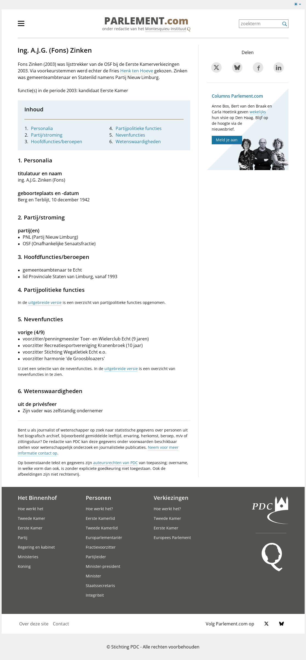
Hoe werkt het (30, 508)
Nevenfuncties (130, 135)
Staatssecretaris (100, 585)
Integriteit (95, 595)
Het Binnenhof (37, 497)
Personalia (42, 128)
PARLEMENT (146, 21)
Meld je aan (227, 139)
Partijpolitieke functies (139, 128)
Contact (61, 624)
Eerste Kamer (30, 528)
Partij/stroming (46, 135)
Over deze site (33, 624)
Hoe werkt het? (99, 508)
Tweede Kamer (31, 518)
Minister (93, 576)
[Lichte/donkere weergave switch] (299, 4)
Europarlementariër (104, 537)
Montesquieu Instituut (165, 28)
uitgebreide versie (45, 302)
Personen (98, 497)
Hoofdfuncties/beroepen (56, 142)
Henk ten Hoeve (136, 71)
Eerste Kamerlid (100, 518)
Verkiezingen (171, 497)
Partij (22, 537)
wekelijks (258, 111)
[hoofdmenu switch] (21, 26)
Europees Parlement (172, 537)
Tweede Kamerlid (102, 528)
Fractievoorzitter (101, 547)
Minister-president (103, 566)
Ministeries (28, 556)
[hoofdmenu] (39, 26)
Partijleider (96, 556)
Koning (24, 566)
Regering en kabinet (36, 547)
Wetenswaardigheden (138, 142)
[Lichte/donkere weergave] (299, 5)
